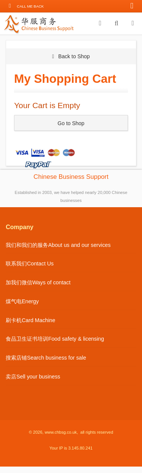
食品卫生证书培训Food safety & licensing (55, 339)
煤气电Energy (22, 301)
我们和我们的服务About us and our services (58, 245)
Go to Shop (71, 123)
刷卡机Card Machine (30, 320)
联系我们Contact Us (30, 264)
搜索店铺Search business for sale (46, 358)
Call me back (30, 6)
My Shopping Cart (65, 78)
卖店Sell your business (33, 377)
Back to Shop (71, 56)
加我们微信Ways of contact (38, 282)
